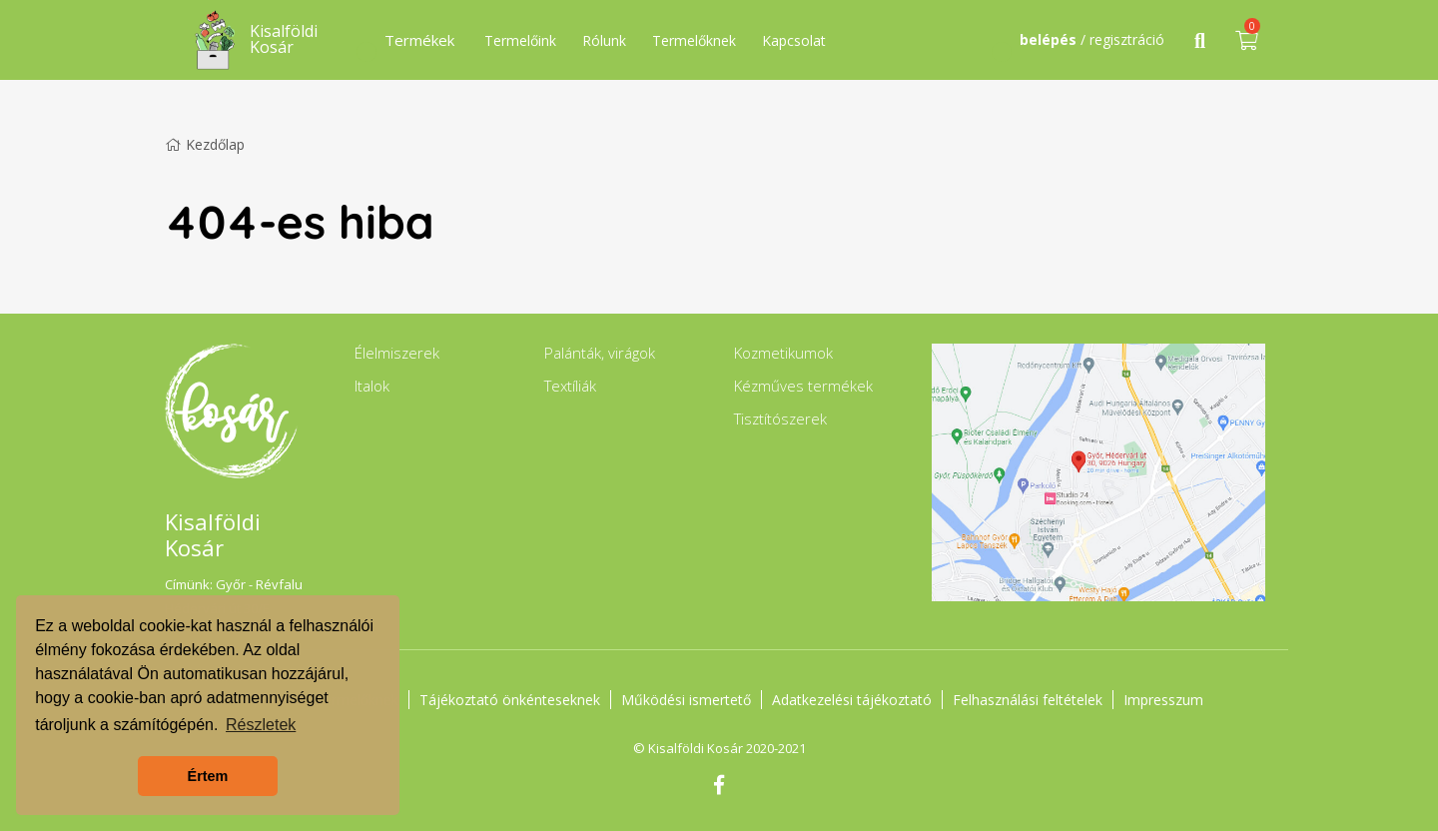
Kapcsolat (794, 40)
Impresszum (1163, 699)
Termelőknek (694, 40)
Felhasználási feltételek (1027, 699)
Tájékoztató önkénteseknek (509, 699)
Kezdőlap (205, 144)
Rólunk (604, 40)
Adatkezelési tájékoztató (852, 699)
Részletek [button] (261, 724)
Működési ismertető (686, 699)
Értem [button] (208, 776)
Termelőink (520, 40)
